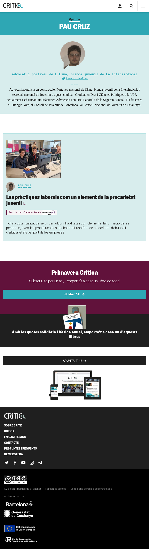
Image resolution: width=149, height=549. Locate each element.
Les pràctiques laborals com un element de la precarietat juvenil (70, 199)
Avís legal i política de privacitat (22, 488)
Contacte (11, 443)
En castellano (15, 437)
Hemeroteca (13, 454)
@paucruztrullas (77, 78)
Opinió (74, 19)
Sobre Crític (13, 425)
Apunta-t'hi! (72, 360)
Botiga (9, 431)
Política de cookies (55, 488)
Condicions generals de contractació (91, 488)
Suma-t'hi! (72, 294)
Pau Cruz (24, 185)
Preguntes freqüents (20, 448)
